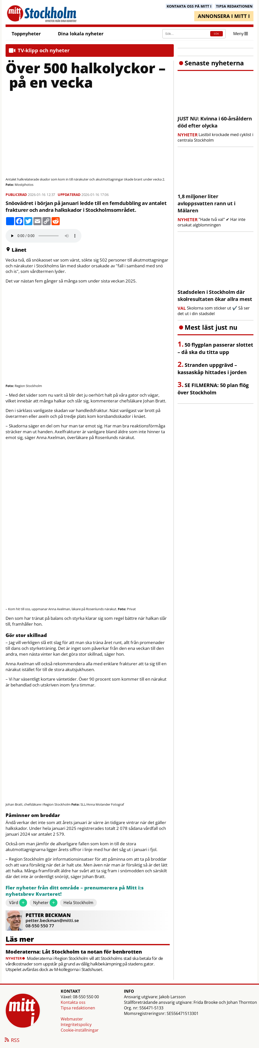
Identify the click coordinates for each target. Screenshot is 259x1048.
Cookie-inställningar (80, 1030)
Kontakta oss (73, 1002)
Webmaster (72, 1019)
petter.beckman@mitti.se (52, 920)
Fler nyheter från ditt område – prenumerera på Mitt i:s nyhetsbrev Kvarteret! (75, 891)
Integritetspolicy (76, 1024)
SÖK (216, 33)
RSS (11, 1040)
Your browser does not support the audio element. (43, 236)
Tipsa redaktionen (78, 1008)
